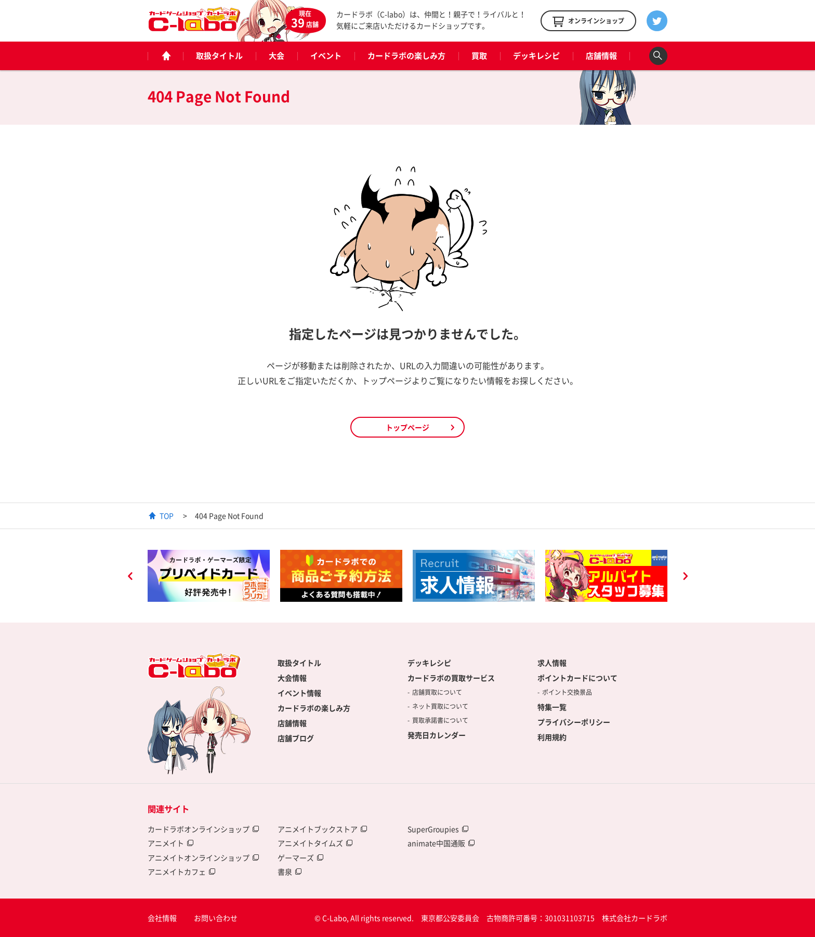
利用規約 (552, 737)
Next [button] (685, 577)
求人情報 (552, 662)
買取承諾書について (440, 720)
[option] (209, 576)
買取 (479, 55)
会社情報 (162, 918)
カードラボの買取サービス (451, 677)
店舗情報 (601, 55)
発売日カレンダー (436, 735)
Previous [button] (130, 577)
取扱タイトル (219, 55)
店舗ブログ (296, 738)
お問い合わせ (216, 918)
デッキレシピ (536, 55)
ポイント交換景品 (567, 692)
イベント (325, 55)
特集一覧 (552, 707)
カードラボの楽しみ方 (406, 55)
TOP (167, 515)
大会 (276, 55)
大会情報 (292, 677)
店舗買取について (437, 692)
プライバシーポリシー (573, 722)
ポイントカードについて (577, 677)
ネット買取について (440, 706)
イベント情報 (299, 693)
